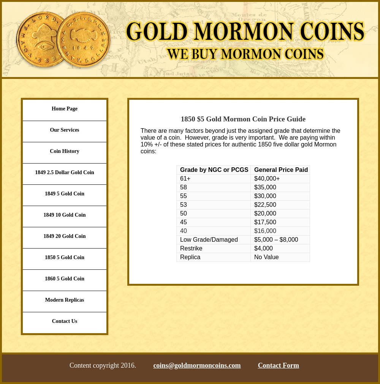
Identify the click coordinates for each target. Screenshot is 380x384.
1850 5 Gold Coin (64, 257)
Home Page (65, 109)
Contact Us (65, 321)
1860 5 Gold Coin (64, 279)
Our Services (64, 130)
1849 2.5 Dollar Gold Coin (64, 172)
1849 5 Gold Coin (64, 194)
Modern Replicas (64, 300)
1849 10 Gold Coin (65, 215)
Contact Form (278, 365)
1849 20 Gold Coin (65, 236)
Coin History (64, 151)
